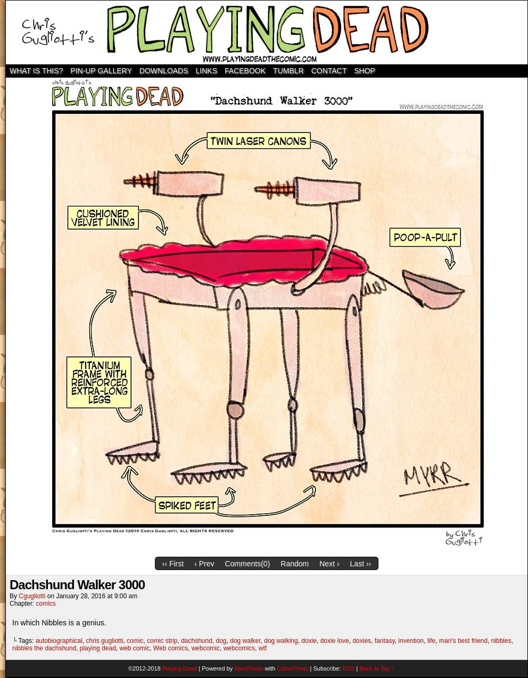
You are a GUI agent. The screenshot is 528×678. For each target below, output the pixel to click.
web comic (135, 648)
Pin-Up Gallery (100, 70)
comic (135, 640)
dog (221, 640)
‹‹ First (173, 563)
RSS (349, 668)
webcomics (239, 648)
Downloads (163, 70)
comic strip (162, 640)
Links (206, 70)
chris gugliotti (104, 640)
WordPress (248, 668)
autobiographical (59, 640)
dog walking (281, 640)
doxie (309, 640)
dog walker (245, 640)
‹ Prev (204, 563)
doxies (361, 640)
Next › (329, 563)
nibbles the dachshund (44, 648)
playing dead (98, 648)
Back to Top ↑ (376, 668)
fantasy (385, 640)
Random (294, 563)
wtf (263, 648)
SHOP (364, 70)
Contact (329, 70)
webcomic (206, 648)
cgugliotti (32, 596)
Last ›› (361, 563)
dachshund (196, 640)
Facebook (245, 70)
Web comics (170, 648)
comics (45, 603)
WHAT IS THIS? (36, 70)
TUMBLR (288, 70)
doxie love (334, 640)
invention (411, 640)
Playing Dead (266, 32)
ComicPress (292, 668)
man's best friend (463, 640)
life (431, 640)
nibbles (501, 640)
